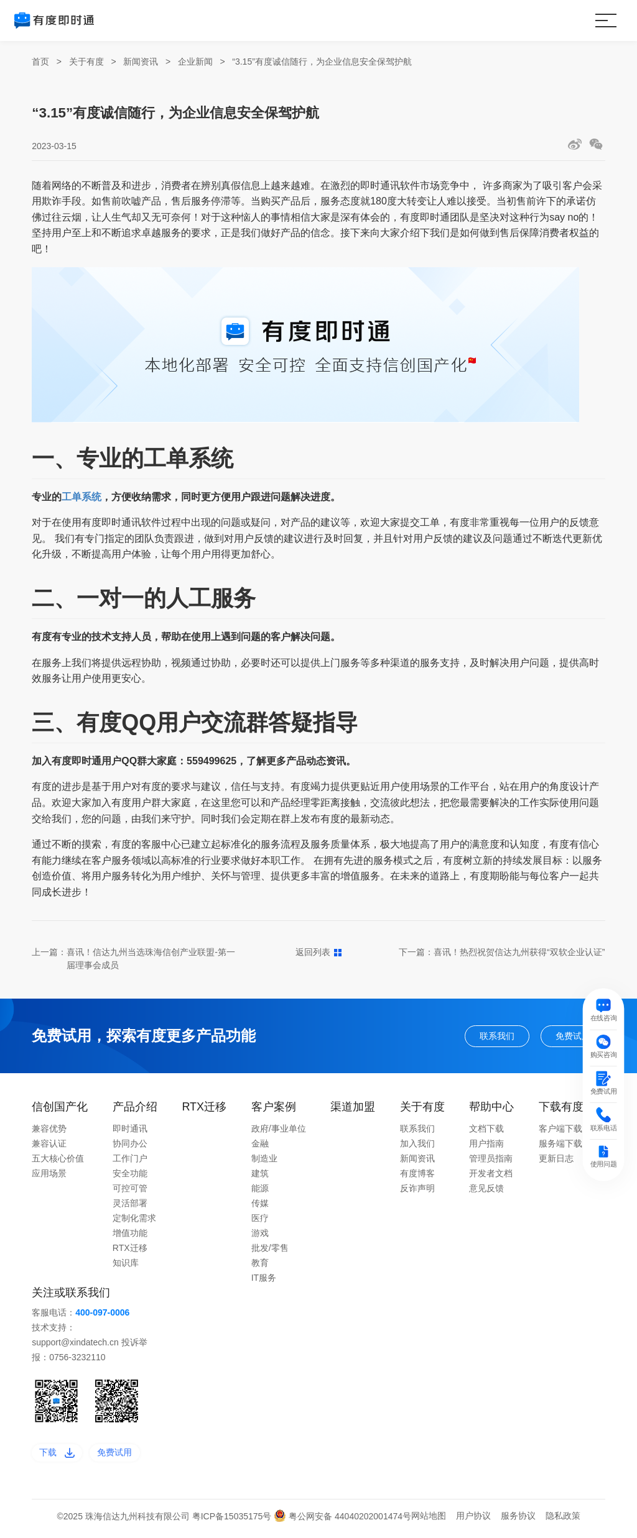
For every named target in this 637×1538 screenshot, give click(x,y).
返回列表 (318, 952)
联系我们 (482, 1037)
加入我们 (417, 1146)
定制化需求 (134, 1221)
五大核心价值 (58, 1161)
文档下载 (486, 1132)
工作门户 (130, 1161)
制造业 (264, 1161)
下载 (60, 1457)
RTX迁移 (130, 1251)
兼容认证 (49, 1146)
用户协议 (473, 1521)
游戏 (260, 1236)
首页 (40, 61)
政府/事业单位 (278, 1132)
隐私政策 (563, 1521)
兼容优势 (49, 1132)
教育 (260, 1266)
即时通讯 (130, 1132)
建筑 (260, 1176)
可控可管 (130, 1191)
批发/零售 (270, 1251)
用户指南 (486, 1146)
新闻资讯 (140, 61)
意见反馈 (486, 1191)
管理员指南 (491, 1161)
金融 (260, 1146)
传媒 (260, 1206)
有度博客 (417, 1176)
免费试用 (568, 1037)
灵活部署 (130, 1206)
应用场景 (49, 1176)
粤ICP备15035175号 (233, 1522)
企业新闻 (195, 61)
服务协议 (518, 1521)
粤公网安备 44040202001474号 (342, 1522)
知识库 (126, 1266)
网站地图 (428, 1521)
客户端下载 (560, 1132)
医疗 (260, 1221)
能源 (260, 1191)
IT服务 (263, 1281)
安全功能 (130, 1176)
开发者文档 (491, 1176)
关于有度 (86, 61)
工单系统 (81, 497)
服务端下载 (560, 1146)
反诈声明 (417, 1191)
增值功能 (130, 1236)
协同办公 (130, 1146)
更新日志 (556, 1161)
